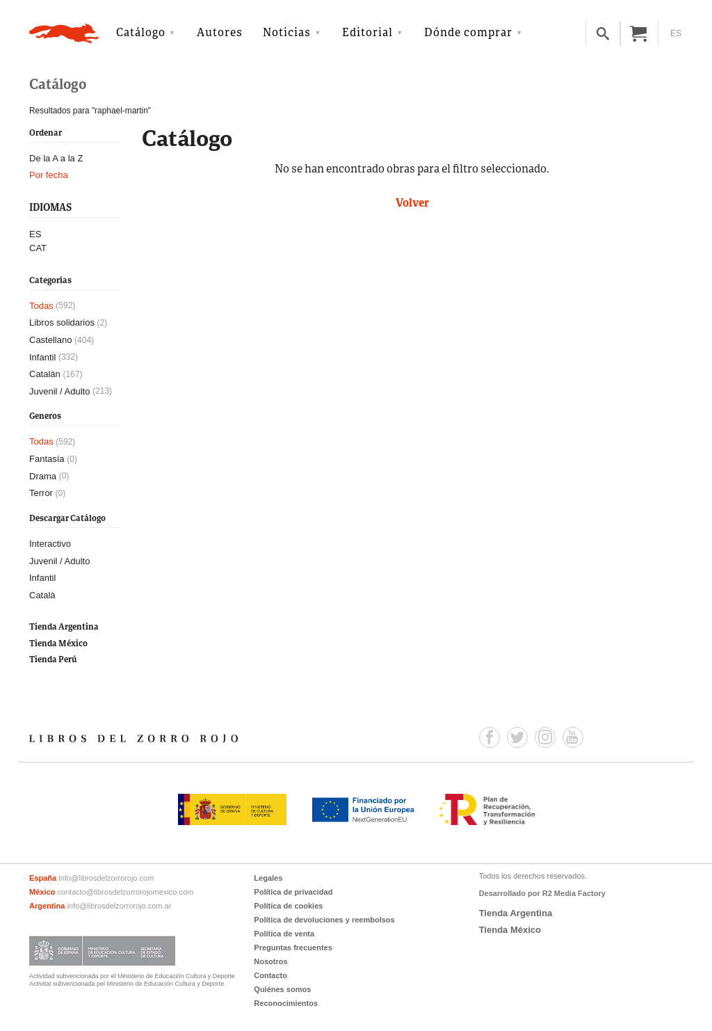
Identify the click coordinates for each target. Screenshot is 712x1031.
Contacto (270, 975)
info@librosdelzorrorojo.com (106, 878)
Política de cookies (288, 906)
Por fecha (48, 175)
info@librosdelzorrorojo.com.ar (119, 906)
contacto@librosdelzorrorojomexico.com (125, 892)
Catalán (44, 374)
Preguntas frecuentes (293, 947)
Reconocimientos (286, 1003)
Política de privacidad (293, 892)
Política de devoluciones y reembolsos (324, 920)
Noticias (287, 33)
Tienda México (58, 644)
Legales (268, 878)
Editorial (367, 33)
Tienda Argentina (64, 627)
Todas (41, 306)
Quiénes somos (282, 989)
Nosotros (270, 961)
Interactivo (50, 543)
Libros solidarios (62, 322)
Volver (412, 204)
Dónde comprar (468, 33)
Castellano (50, 340)
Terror (41, 493)
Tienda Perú (52, 660)
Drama (42, 476)
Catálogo (140, 33)
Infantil (42, 357)
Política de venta (284, 933)
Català (42, 595)
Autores (220, 33)
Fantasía (47, 459)
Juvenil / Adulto (59, 391)
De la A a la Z (56, 158)
